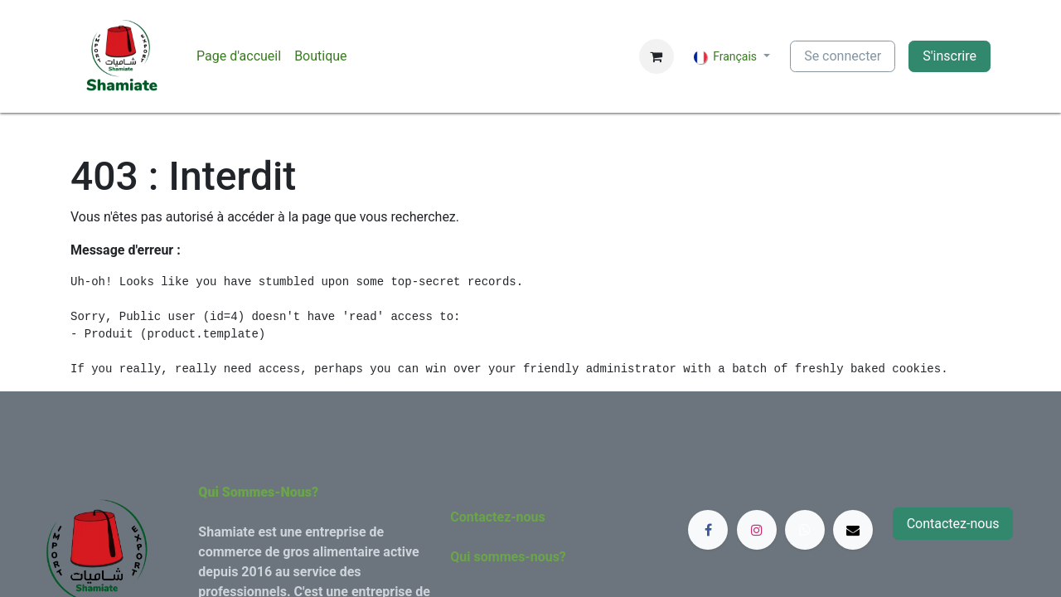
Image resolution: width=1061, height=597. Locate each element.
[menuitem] (239, 56)
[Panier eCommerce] (656, 56)
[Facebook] (708, 530)
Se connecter (842, 56)
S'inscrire (949, 56)
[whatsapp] (805, 530)
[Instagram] (757, 530)
